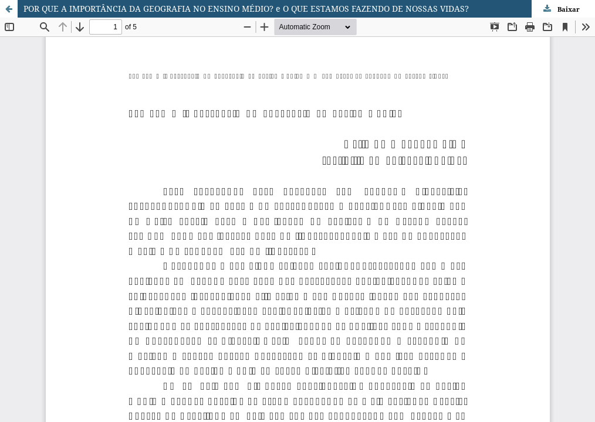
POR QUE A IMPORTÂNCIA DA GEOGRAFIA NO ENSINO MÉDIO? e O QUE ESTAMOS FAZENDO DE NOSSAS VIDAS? (246, 8)
